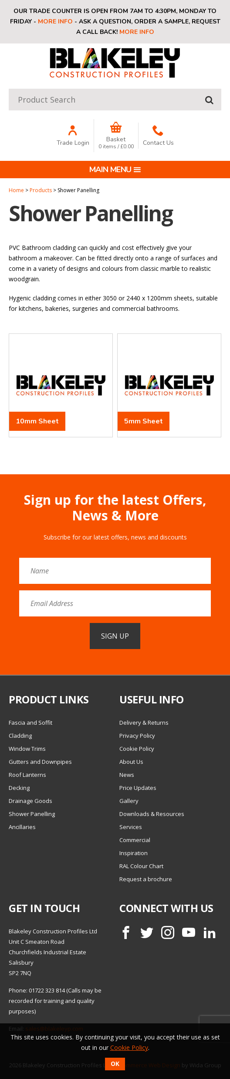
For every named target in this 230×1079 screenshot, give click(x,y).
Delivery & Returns (144, 722)
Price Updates (137, 788)
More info (55, 21)
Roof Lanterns (27, 775)
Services (130, 827)
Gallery (129, 801)
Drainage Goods (30, 801)
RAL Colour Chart (141, 866)
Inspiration (133, 853)
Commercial (134, 840)
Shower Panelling (32, 814)
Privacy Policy (137, 735)
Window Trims (27, 749)
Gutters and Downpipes (40, 762)
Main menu (115, 169)
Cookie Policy (136, 749)
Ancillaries (22, 827)
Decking (19, 788)
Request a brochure (145, 879)
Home (16, 190)
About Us (131, 762)
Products (41, 190)
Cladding (20, 735)
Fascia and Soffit (30, 722)
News (126, 775)
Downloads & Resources (151, 814)
